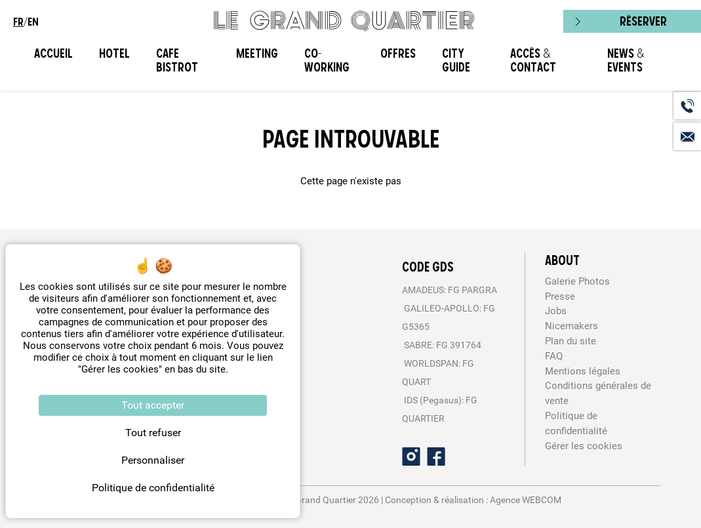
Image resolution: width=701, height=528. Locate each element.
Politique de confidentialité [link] (153, 487)
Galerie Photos (577, 281)
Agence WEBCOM (525, 500)
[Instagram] (411, 456)
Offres (398, 53)
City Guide (456, 60)
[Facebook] (436, 456)
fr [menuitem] (18, 21)
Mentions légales (582, 371)
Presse (560, 296)
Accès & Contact (533, 60)
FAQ (554, 356)
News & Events (625, 60)
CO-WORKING (327, 60)
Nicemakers (571, 326)
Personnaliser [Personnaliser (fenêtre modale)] (152, 460)
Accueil (53, 53)
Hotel (114, 53)
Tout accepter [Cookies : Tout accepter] (152, 405)
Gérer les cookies (583, 446)
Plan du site (570, 341)
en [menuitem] (33, 21)
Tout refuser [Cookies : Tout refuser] (153, 432)
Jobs (556, 311)
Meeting (257, 53)
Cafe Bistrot (177, 60)
